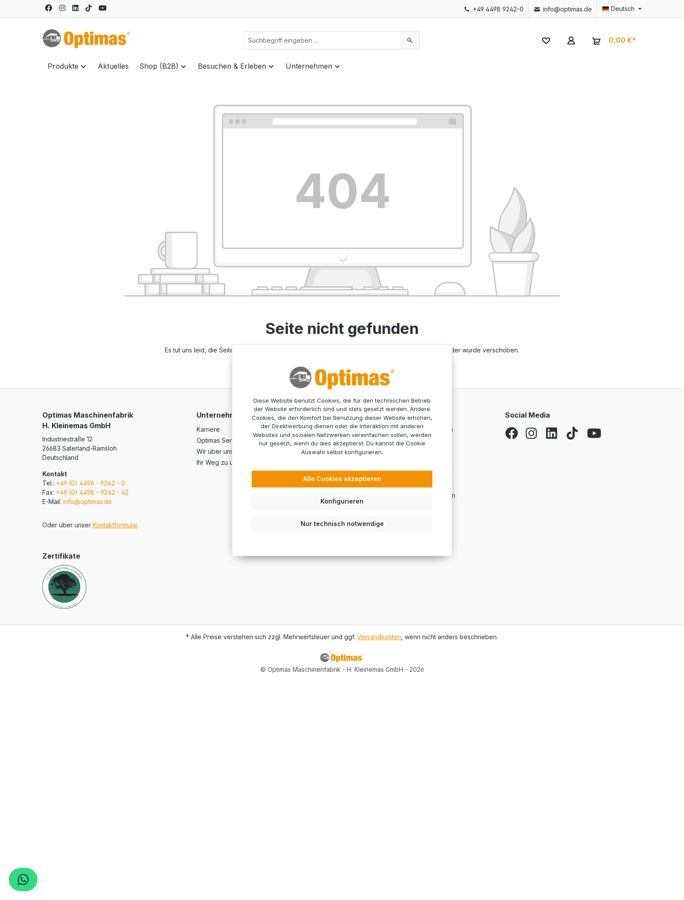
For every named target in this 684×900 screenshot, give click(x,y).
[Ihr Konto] (571, 40)
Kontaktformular (115, 525)
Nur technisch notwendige (342, 523)
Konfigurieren (342, 501)
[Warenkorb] (613, 40)
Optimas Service (220, 440)
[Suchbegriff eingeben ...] (322, 40)
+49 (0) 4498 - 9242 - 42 (92, 492)
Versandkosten (379, 637)
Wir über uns (215, 451)
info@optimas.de (562, 9)
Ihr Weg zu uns (218, 462)
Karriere (208, 429)
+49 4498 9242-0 (493, 9)
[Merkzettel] (545, 40)
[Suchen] (410, 40)
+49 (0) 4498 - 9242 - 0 (90, 483)
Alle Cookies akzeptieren (342, 479)
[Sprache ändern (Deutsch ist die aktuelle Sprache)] (619, 8)
